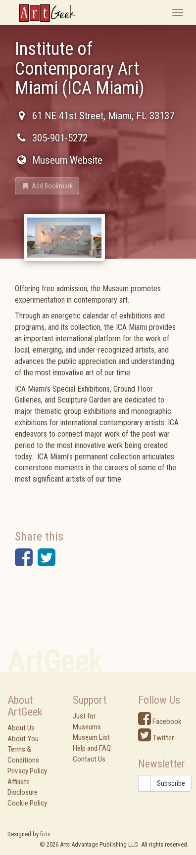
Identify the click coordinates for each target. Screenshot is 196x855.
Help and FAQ (92, 748)
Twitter (156, 737)
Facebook (160, 721)
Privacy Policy (27, 770)
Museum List (91, 737)
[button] (47, 186)
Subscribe (171, 783)
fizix (45, 834)
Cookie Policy (27, 803)
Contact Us (89, 759)
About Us (21, 727)
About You (23, 738)
